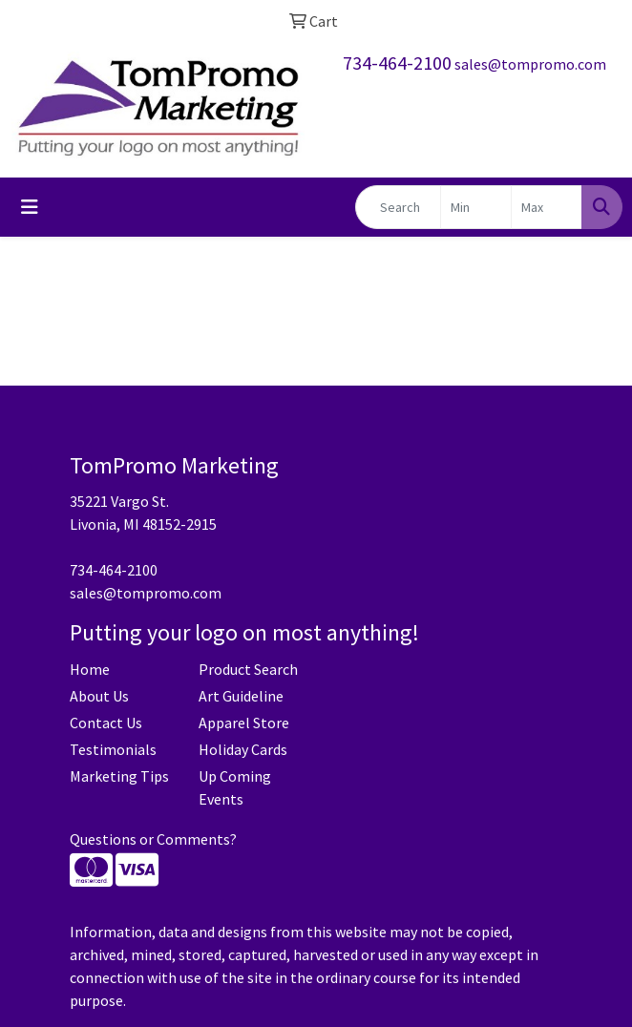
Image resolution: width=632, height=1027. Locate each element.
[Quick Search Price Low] (476, 207)
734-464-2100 (397, 62)
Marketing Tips (119, 776)
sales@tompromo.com (530, 63)
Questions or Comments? (153, 839)
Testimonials (113, 749)
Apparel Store (244, 722)
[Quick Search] (398, 207)
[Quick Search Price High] (546, 207)
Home (90, 669)
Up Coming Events (235, 787)
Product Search (248, 669)
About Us (99, 695)
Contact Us (106, 722)
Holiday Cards (243, 749)
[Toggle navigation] (30, 207)
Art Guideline (241, 695)
